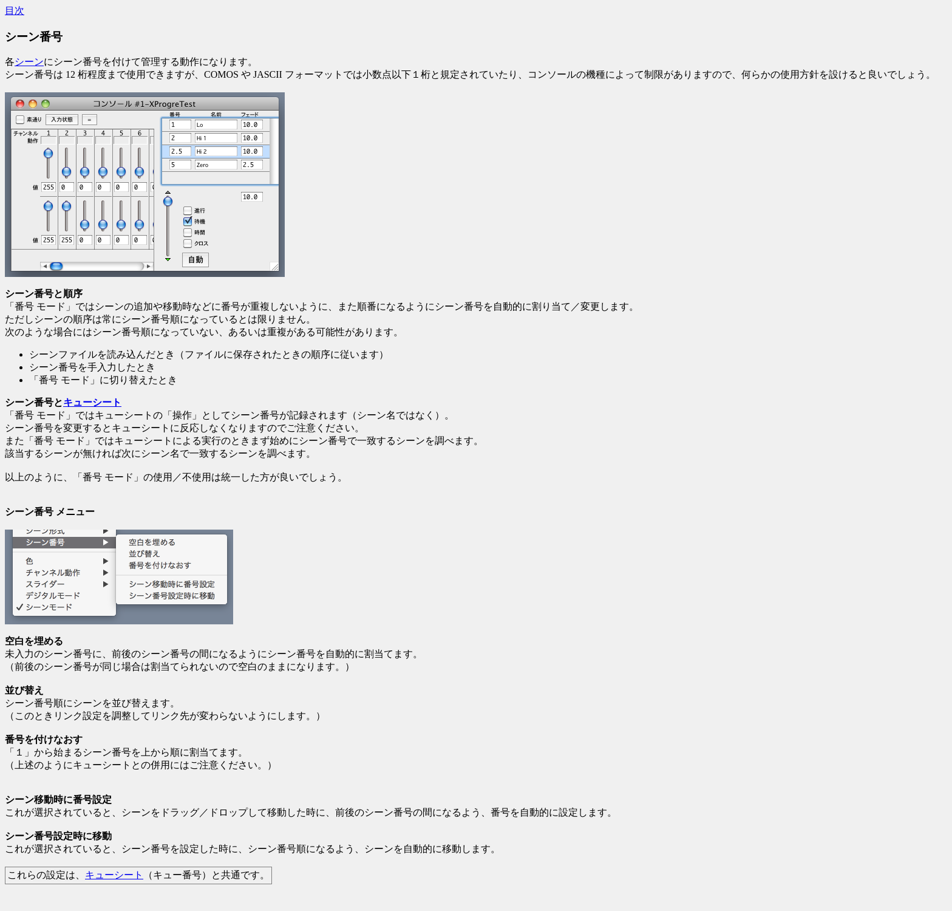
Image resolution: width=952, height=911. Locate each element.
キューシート (92, 402)
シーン (29, 61)
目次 (14, 10)
